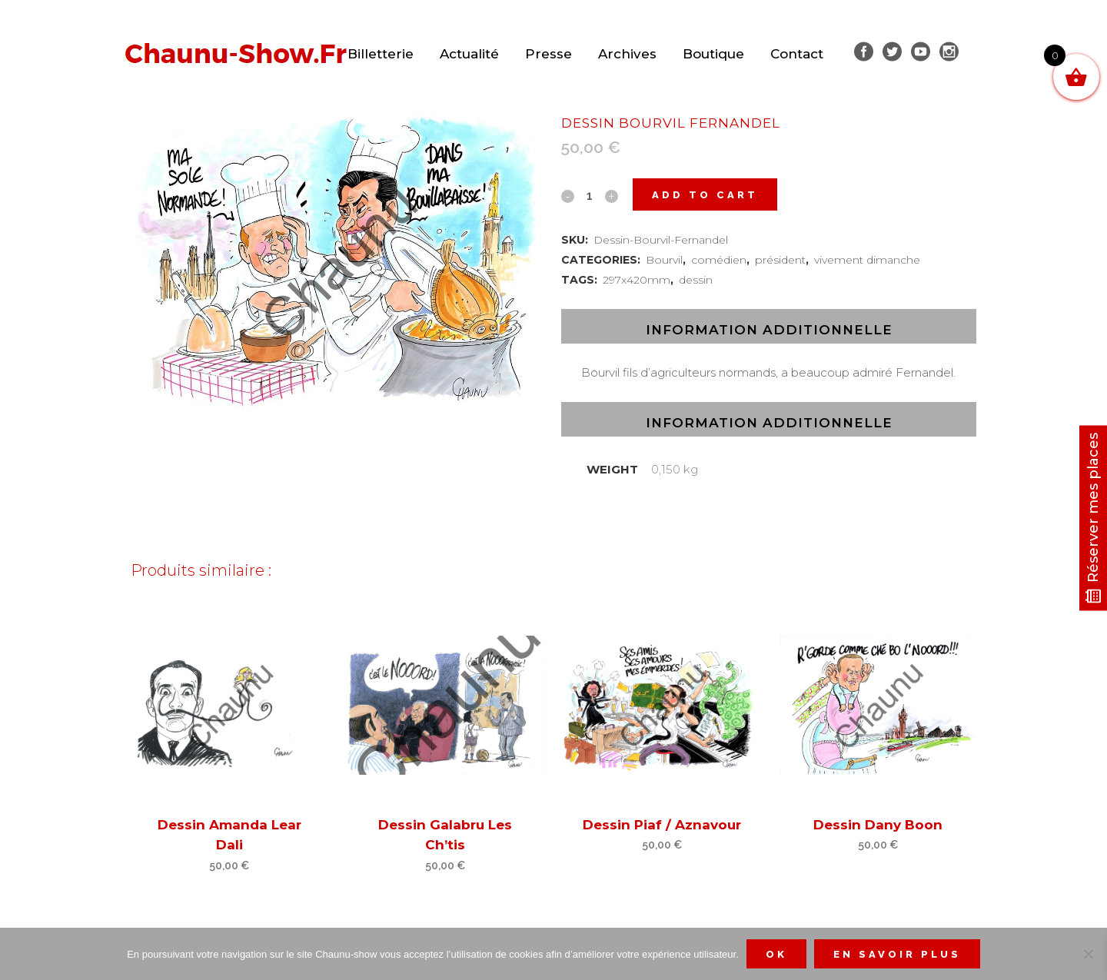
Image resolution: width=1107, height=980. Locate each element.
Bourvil (664, 260)
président (780, 260)
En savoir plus (897, 954)
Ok (776, 954)
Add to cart (705, 195)
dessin (696, 280)
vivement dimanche (867, 260)
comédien (718, 260)
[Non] (1087, 954)
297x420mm (636, 280)
